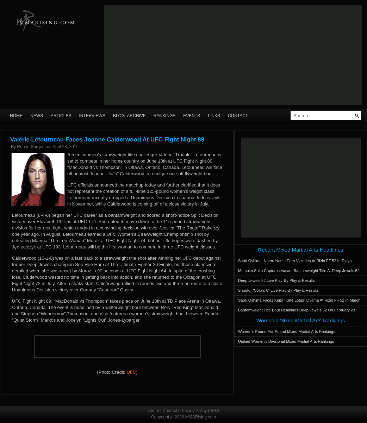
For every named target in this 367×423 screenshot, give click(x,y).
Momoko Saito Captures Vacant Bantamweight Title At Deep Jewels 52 (299, 271)
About (153, 410)
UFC (131, 372)
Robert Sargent (31, 146)
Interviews (92, 115)
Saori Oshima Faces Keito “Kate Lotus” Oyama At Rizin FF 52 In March (299, 300)
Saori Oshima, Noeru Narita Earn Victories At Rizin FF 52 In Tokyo (295, 261)
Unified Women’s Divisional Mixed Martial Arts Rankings (286, 341)
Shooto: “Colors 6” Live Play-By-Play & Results (278, 290)
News (36, 115)
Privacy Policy (194, 410)
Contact (238, 115)
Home (16, 115)
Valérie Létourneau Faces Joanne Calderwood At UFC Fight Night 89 (107, 139)
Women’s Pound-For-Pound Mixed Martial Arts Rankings (286, 331)
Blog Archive (129, 115)
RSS (214, 410)
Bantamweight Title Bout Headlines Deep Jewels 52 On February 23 (296, 310)
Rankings (165, 115)
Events (191, 115)
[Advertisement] (233, 55)
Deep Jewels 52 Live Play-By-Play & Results (276, 280)
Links (214, 115)
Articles (61, 115)
